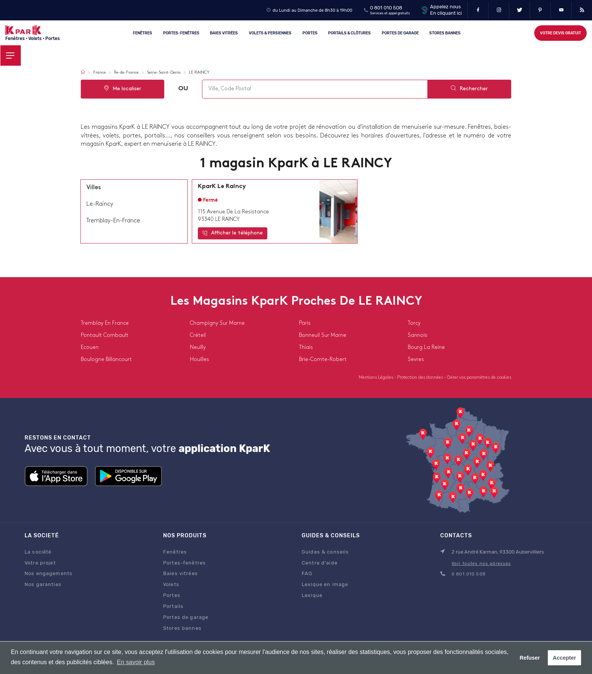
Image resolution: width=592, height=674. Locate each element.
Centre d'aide (320, 563)
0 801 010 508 (386, 8)
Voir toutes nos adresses (481, 563)
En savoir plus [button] (136, 662)
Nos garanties (43, 584)
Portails (173, 606)
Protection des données (420, 377)
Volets (171, 584)
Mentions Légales (376, 377)
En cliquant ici (446, 13)
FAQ (307, 573)
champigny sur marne (217, 323)
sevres (416, 359)
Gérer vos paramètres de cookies (479, 377)
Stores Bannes (445, 32)
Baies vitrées (224, 32)
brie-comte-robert (323, 359)
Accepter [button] (564, 658)
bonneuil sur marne (322, 335)
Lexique (312, 595)
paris (305, 323)
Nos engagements (48, 573)
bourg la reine (426, 347)
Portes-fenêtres (181, 32)
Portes (310, 32)
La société (38, 552)
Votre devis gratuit (560, 33)
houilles (199, 359)
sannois (417, 335)
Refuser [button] (530, 658)
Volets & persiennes (270, 32)
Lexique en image (325, 584)
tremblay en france (105, 323)
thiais (306, 347)
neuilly (198, 347)
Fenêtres (142, 32)
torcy (414, 323)
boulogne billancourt (106, 359)
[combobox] (314, 89)
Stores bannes (182, 628)
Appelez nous (445, 6)
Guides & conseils (325, 552)
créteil (198, 335)
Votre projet (40, 563)
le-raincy (99, 204)
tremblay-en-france (113, 221)
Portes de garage (400, 32)
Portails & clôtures (349, 32)
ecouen (90, 347)
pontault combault (104, 335)
